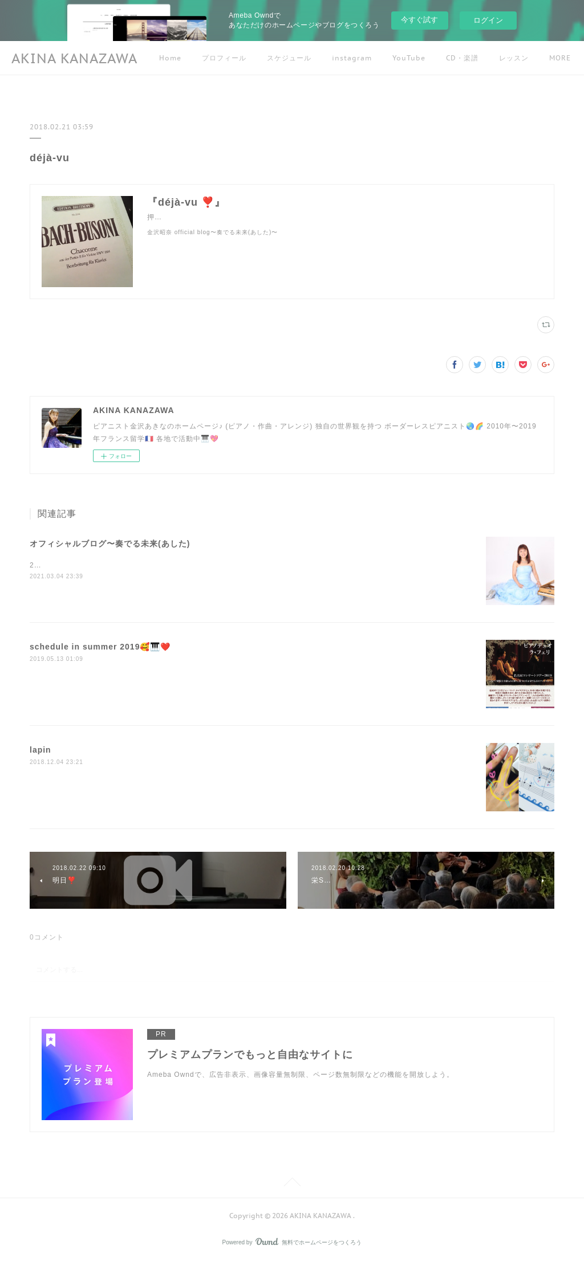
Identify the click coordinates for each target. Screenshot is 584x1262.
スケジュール (289, 58)
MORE (510, 58)
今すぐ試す (419, 19)
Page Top (292, 1184)
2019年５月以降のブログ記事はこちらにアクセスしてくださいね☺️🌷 (147, 565)
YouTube (408, 58)
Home (170, 58)
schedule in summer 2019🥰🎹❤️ (100, 646)
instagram (352, 58)
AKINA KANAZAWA (74, 58)
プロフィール (224, 58)
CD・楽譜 (462, 58)
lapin (40, 749)
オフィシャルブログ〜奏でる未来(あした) (110, 543)
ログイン (488, 20)
